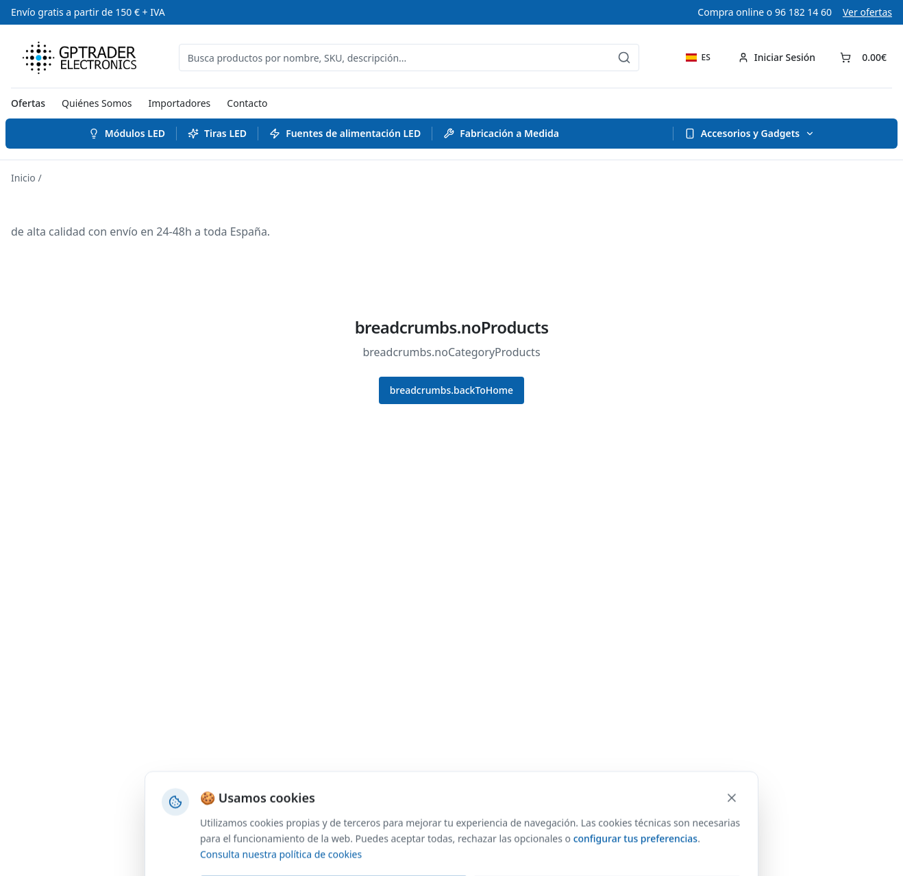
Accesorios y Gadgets (749, 133)
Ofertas (28, 103)
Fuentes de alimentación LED (345, 133)
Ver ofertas (867, 11)
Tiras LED (217, 133)
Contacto (247, 103)
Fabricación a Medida (501, 133)
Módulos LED (126, 133)
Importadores (180, 103)
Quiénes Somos (97, 103)
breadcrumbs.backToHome (451, 390)
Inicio (23, 177)
